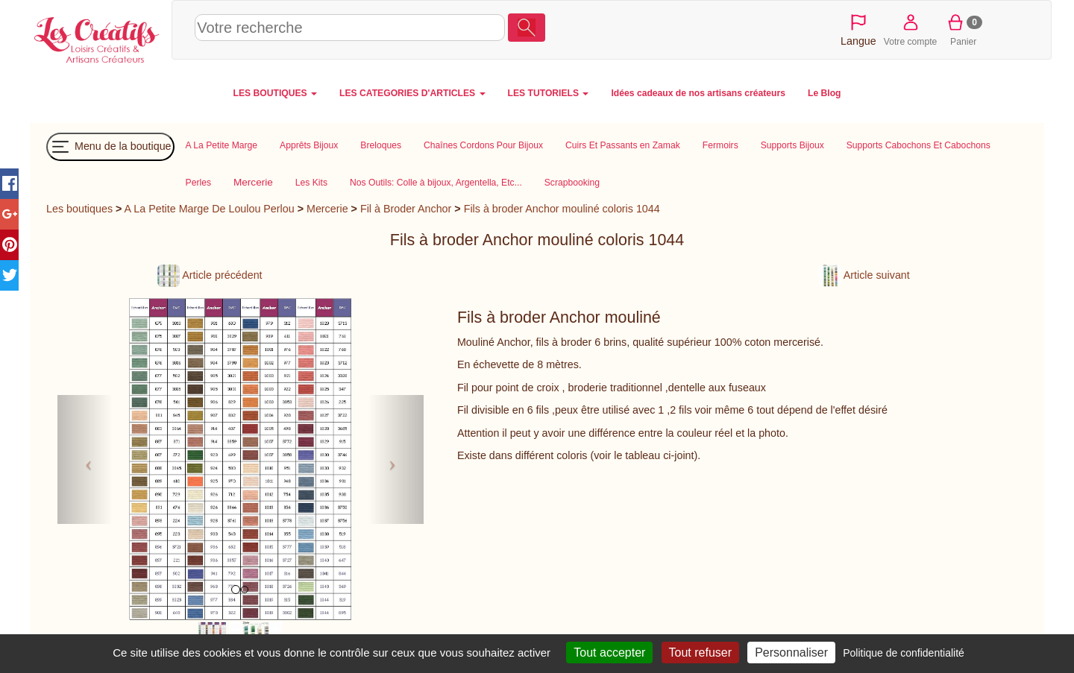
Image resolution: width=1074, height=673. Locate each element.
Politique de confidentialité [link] (903, 653)
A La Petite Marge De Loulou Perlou (210, 209)
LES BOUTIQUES (275, 93)
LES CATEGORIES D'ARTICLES (412, 93)
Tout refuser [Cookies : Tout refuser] (700, 652)
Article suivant (864, 275)
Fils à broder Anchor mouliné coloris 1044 (562, 209)
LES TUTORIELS (548, 93)
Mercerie (327, 209)
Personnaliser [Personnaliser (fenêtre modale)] (791, 652)
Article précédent (209, 275)
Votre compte (911, 29)
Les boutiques (79, 209)
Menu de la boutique (110, 147)
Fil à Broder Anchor (405, 209)
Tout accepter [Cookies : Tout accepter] (609, 652)
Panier (963, 29)
